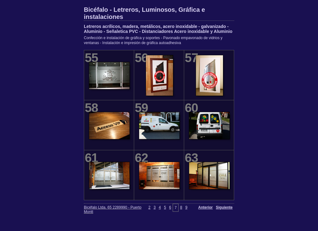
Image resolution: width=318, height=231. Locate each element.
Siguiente (224, 207)
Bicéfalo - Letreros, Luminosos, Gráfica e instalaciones (144, 13)
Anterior (205, 207)
